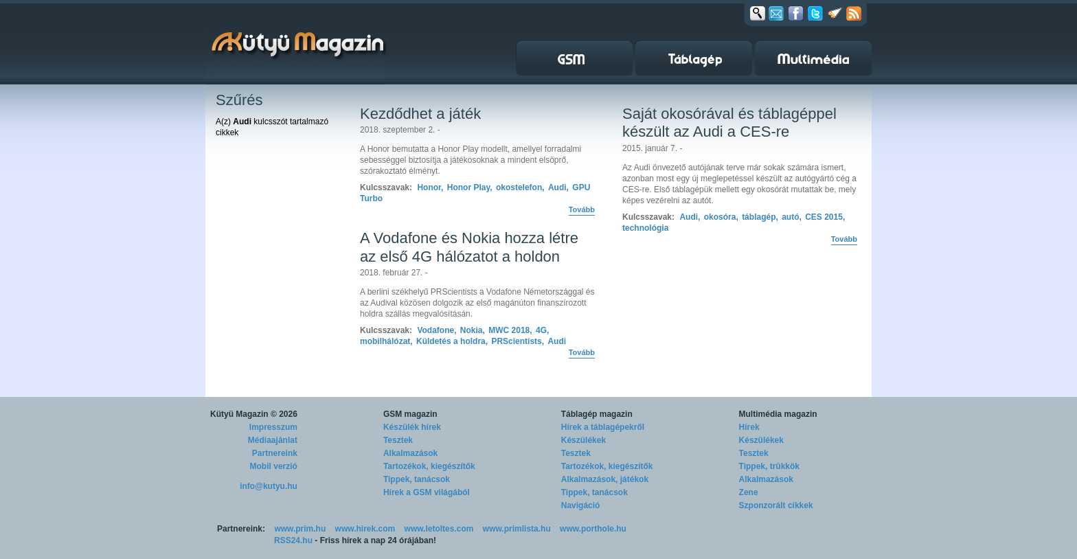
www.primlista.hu (517, 529)
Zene (748, 492)
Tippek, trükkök (769, 466)
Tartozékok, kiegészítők (429, 466)
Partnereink (274, 453)
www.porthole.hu (593, 529)
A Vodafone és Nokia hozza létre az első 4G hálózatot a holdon (469, 246)
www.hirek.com (365, 529)
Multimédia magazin (778, 414)
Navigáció (580, 505)
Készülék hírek (412, 427)
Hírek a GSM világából (426, 492)
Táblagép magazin (597, 414)
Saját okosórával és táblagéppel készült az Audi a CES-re (729, 122)
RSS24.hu (293, 540)
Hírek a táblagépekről (602, 427)
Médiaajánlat (272, 440)
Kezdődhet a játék (420, 113)
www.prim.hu (300, 529)
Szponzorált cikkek (776, 505)
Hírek (749, 427)
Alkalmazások (410, 453)
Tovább (582, 209)
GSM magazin (410, 414)
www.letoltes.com (439, 529)
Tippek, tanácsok (416, 479)
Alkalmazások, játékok (604, 479)
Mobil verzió (273, 466)
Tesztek (398, 440)
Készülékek (583, 440)
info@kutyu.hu (268, 486)
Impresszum (273, 427)
